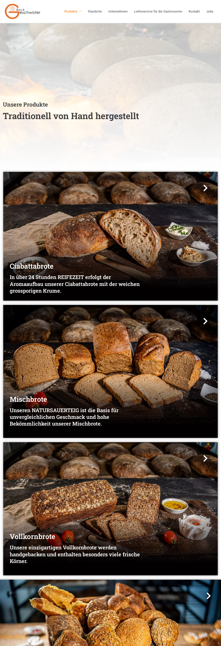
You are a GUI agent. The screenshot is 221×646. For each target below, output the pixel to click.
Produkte (70, 11)
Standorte (95, 11)
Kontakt (194, 11)
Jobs (209, 11)
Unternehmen (118, 11)
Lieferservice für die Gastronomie (158, 11)
